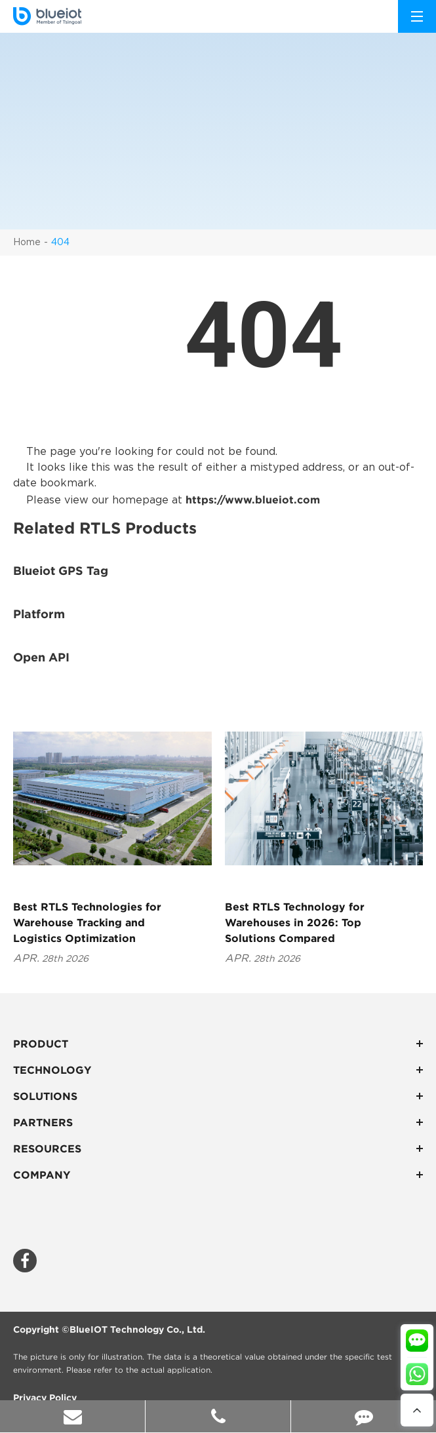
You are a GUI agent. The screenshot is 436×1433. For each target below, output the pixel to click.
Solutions (218, 1096)
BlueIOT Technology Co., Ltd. (137, 1329)
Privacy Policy (45, 1397)
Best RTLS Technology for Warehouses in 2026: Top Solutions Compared (295, 922)
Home (27, 242)
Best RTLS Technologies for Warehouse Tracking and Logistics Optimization (87, 922)
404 (60, 242)
